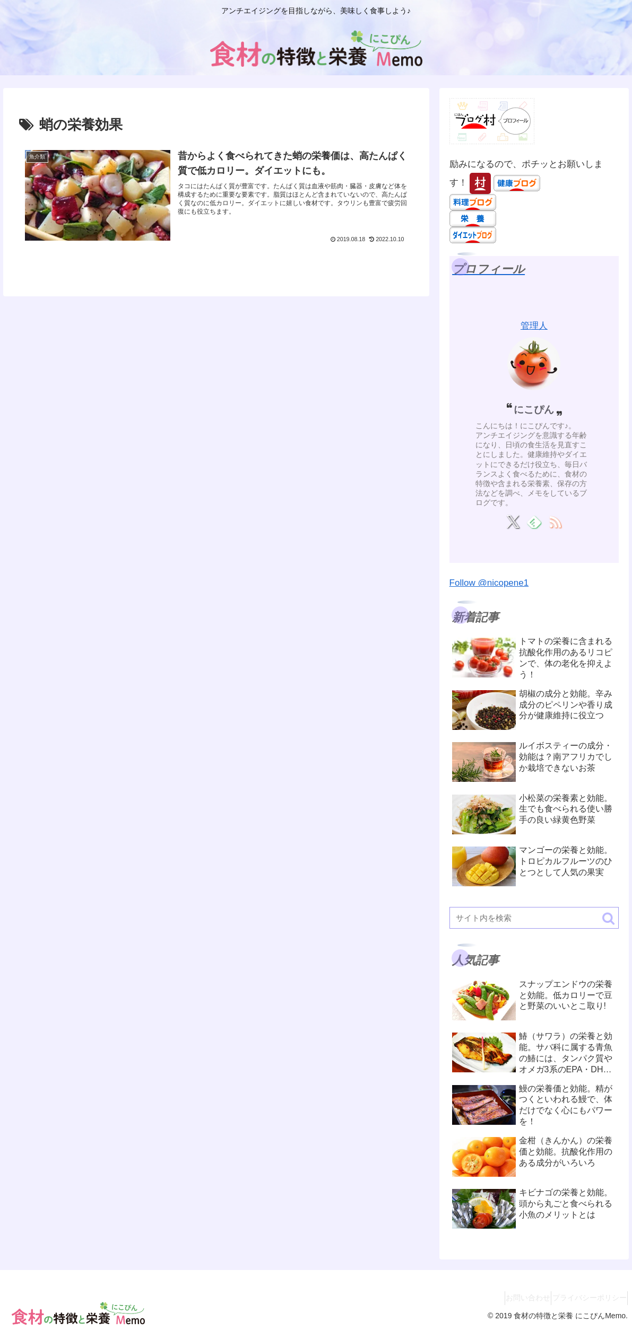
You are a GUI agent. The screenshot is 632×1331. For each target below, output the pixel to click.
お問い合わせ (514, 1297)
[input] (534, 918)
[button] (608, 918)
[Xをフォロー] (513, 521)
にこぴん (534, 409)
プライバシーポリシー (585, 1297)
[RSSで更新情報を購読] (555, 521)
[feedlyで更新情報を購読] (534, 521)
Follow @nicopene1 (489, 583)
